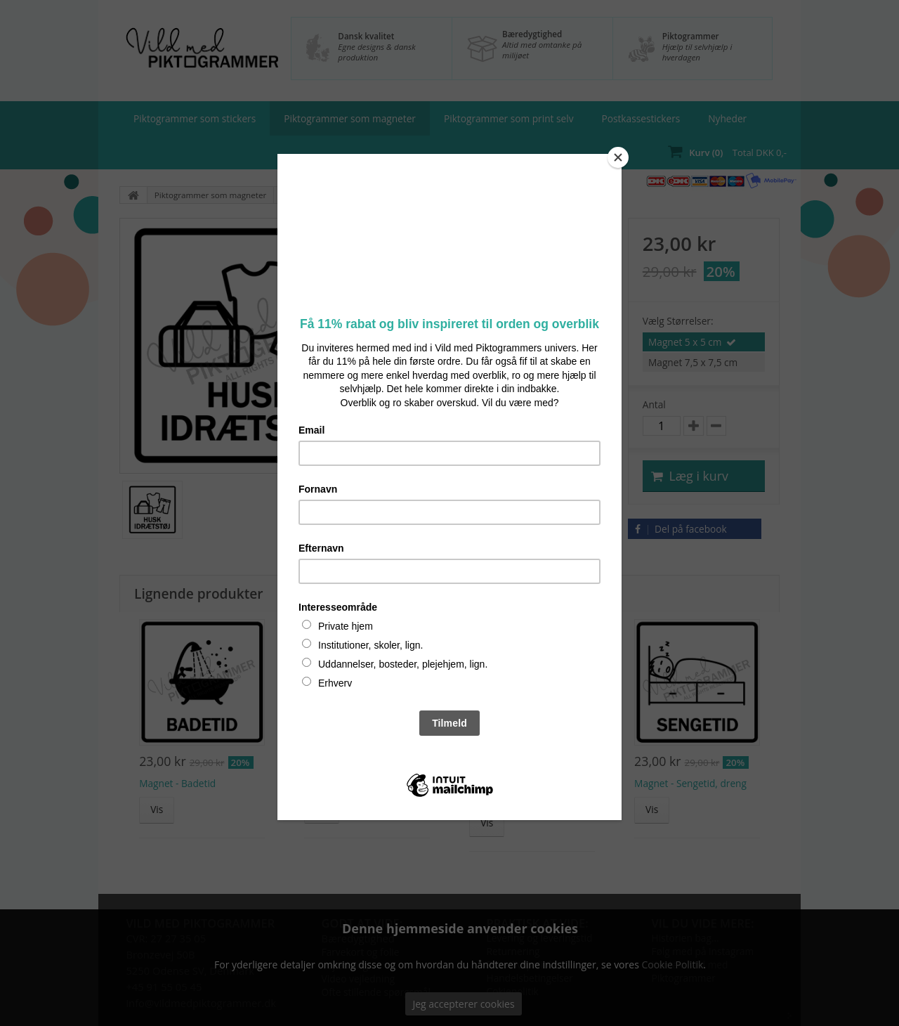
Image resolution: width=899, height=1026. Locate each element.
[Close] (618, 157)
